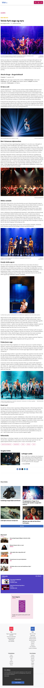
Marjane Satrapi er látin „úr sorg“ (17, 545)
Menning (28, 444)
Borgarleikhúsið (16, 444)
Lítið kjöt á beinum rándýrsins (9, 520)
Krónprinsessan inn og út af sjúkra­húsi (18, 559)
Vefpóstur (33, 645)
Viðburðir (33, 660)
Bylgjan (32, 663)
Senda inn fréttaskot (33, 648)
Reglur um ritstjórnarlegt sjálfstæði (11, 635)
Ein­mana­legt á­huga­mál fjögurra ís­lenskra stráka (20, 538)
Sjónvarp (11, 663)
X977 (33, 666)
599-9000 (12, 641)
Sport (11, 658)
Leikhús (23, 444)
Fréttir (11, 655)
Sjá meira (22, 526)
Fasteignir (33, 657)
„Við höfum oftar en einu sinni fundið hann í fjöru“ (20, 566)
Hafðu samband (33, 637)
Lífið (11, 660)
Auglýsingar (32, 635)
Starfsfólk (33, 642)
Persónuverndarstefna (11, 636)
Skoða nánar (6, 679)
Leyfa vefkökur (25, 682)
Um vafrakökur (33, 646)
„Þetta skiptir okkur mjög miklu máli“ (18, 552)
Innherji (32, 655)
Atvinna (32, 658)
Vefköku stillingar (10, 682)
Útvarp (11, 665)
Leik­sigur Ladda (27, 454)
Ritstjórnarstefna (32, 638)
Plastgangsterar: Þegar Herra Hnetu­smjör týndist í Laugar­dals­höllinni (32, 503)
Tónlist (34, 444)
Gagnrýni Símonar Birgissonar (6, 444)
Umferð (32, 643)
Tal (32, 668)
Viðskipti (11, 657)
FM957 (32, 665)
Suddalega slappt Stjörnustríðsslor (11, 500)
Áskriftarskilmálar (32, 640)
